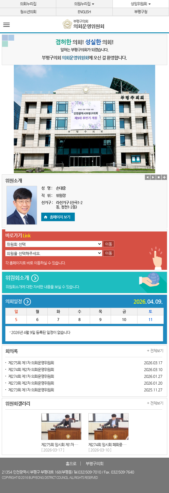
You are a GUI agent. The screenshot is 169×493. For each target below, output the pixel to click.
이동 (108, 244)
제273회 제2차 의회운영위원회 (31, 383)
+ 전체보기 (155, 350)
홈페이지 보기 (60, 217)
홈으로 (71, 463)
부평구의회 (94, 463)
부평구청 (140, 11)
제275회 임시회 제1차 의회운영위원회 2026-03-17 (79, 444)
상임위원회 (141, 3)
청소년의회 (28, 11)
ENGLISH (84, 11)
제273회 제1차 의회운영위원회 (31, 390)
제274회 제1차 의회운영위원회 (31, 376)
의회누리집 (28, 3)
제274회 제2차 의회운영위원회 (31, 369)
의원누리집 (84, 3)
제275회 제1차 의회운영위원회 (31, 362)
